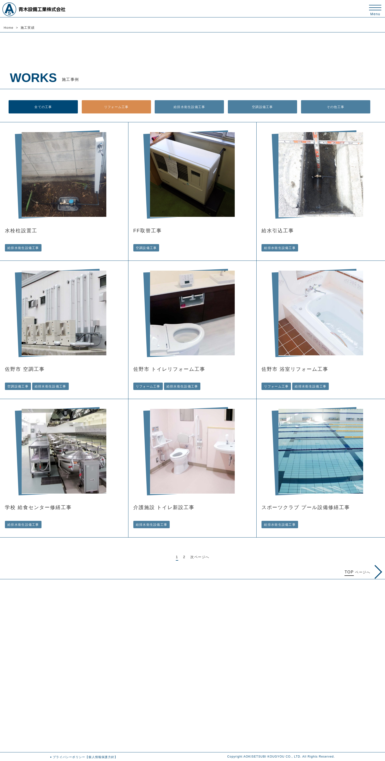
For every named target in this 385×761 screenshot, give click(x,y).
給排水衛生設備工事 (189, 107)
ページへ (363, 572)
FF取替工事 (147, 230)
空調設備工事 (262, 107)
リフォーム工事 (116, 107)
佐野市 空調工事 (25, 369)
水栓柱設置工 (21, 230)
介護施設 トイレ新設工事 (164, 507)
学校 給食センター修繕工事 (38, 507)
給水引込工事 (277, 230)
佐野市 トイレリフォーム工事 (169, 369)
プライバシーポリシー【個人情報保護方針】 (85, 757)
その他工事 (335, 107)
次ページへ (199, 557)
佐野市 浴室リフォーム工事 (294, 369)
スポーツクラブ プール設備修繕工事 (305, 507)
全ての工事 (43, 107)
